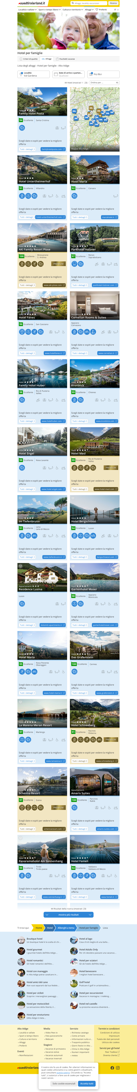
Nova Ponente (42, 663)
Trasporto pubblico (81, 1042)
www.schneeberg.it (107, 761)
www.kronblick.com (107, 421)
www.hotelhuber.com (54, 421)
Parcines (94, 799)
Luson (91, 528)
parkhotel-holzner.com (105, 285)
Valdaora (92, 867)
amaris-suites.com (107, 829)
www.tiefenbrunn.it (55, 557)
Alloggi (88, 9)
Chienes (92, 392)
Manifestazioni (26, 1055)
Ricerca (113, 3)
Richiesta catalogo (80, 1032)
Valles (38, 393)
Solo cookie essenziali (64, 1083)
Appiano (75, 323)
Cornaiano (76, 325)
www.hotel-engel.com (54, 489)
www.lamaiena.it (56, 761)
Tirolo (38, 867)
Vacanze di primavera (56, 1048)
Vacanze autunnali (54, 1055)
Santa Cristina (42, 120)
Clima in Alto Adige (80, 1049)
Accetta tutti (86, 1083)
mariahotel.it (110, 217)
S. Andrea (41, 257)
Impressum (114, 1035)
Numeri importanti (80, 1052)
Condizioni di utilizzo (110, 1032)
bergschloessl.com (107, 557)
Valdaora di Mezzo (96, 869)
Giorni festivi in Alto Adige (82, 1045)
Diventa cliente (111, 1055)
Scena (39, 800)
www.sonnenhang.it (54, 897)
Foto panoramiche (54, 1035)
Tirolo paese (41, 869)
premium (58, 263)
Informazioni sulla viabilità (82, 1039)
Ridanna (92, 733)
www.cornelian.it (108, 353)
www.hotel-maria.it (55, 693)
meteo (75, 1055)
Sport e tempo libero (48, 9)
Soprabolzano (94, 257)
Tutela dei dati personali (108, 1039)
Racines (92, 731)
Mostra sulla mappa (95, 119)
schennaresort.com (55, 829)
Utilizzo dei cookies (111, 1042)
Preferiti (101, 9)
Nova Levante (42, 460)
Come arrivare (78, 1035)
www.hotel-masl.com (106, 489)
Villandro (40, 188)
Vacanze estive (52, 1052)
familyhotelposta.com (54, 149)
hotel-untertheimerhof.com (51, 217)
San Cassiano (42, 324)
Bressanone (42, 255)
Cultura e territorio (72, 9)
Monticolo (93, 597)
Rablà (92, 801)
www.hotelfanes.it (55, 353)
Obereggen (41, 665)
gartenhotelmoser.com (105, 625)
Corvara (92, 188)
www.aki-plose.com (55, 285)
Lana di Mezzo (42, 529)
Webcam (50, 1039)
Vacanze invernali (54, 1058)
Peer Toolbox (112, 1052)
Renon (91, 255)
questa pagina (63, 1072)
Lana (38, 527)
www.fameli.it (109, 897)
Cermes (93, 664)
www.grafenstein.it (107, 693)
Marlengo (40, 732)
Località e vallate (26, 9)
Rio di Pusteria (42, 391)
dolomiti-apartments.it (53, 625)
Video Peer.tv (52, 1032)
